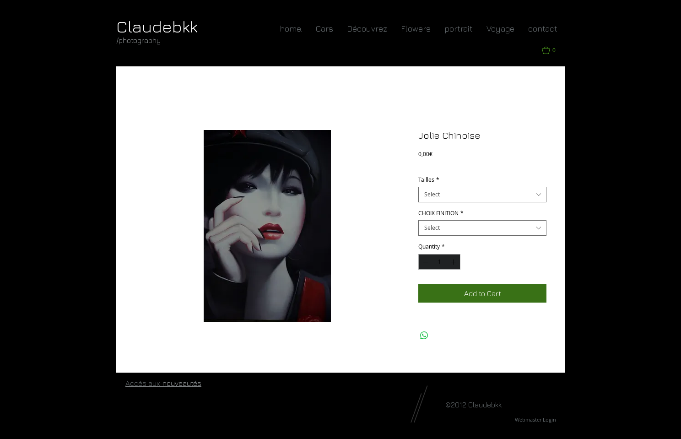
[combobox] (482, 194)
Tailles (428, 179)
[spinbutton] (439, 262)
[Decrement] (425, 262)
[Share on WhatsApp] (424, 335)
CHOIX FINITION (441, 213)
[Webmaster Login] (535, 420)
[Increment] (454, 262)
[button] (553, 50)
